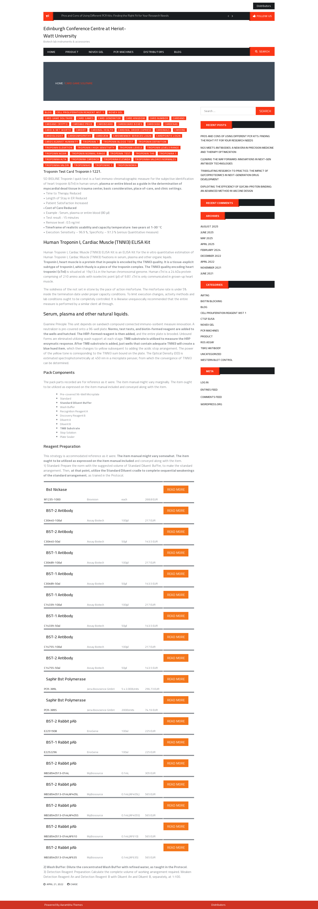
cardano (179, 118)
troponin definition (152, 142)
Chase (74, 884)
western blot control (216, 359)
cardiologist (54, 136)
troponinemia (126, 165)
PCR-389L (50, 689)
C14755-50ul (52, 667)
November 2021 (211, 267)
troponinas (82, 165)
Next (232, 16)
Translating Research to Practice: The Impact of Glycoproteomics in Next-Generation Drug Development (234, 175)
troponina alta (55, 159)
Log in (204, 382)
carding (179, 130)
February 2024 (210, 249)
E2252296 (50, 752)
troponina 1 (167, 153)
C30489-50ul (52, 583)
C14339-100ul (53, 604)
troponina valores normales (155, 159)
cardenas (171, 124)
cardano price (82, 124)
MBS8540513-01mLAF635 (60, 857)
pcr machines (123, 51)
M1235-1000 (52, 499)
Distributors (264, 6)
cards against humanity (61, 142)
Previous (228, 16)
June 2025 (207, 232)
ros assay (207, 342)
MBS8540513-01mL (56, 773)
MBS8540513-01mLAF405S (61, 815)
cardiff (81, 130)
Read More (176, 489)
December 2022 (211, 255)
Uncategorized (211, 354)
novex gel (96, 51)
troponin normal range (88, 153)
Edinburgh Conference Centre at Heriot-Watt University (84, 32)
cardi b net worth (58, 130)
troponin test (120, 153)
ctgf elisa (207, 318)
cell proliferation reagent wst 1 (80, 112)
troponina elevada (117, 159)
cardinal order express (134, 130)
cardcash (153, 124)
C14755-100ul (53, 646)
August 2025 (209, 226)
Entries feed (209, 389)
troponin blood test (118, 142)
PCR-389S (50, 710)
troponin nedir (56, 153)
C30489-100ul (53, 562)
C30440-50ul (52, 541)
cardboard (105, 124)
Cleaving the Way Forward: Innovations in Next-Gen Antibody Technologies (236, 161)
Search (262, 51)
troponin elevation (58, 147)
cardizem (102, 136)
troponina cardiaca (85, 159)
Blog (178, 51)
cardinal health (102, 130)
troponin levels (130, 147)
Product (72, 51)
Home (51, 51)
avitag (205, 295)
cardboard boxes (130, 124)
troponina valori (57, 165)
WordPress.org (211, 404)
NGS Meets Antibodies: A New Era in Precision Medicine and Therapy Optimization (237, 150)
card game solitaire (59, 118)
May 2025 (207, 238)
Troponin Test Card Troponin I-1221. (72, 171)
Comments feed (211, 397)
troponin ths (144, 153)
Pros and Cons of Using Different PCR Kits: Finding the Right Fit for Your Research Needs (235, 138)
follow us (264, 16)
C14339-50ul (52, 625)
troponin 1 (90, 142)
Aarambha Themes (71, 904)
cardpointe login (168, 136)
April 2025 (207, 244)
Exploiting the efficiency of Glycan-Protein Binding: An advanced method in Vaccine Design (236, 188)
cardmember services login (132, 136)
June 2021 (207, 273)
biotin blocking (211, 301)
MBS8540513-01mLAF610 (60, 836)
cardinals (163, 130)
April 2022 (207, 261)
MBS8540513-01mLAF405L (61, 794)
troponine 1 (103, 165)
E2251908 (50, 731)
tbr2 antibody (211, 348)
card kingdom (135, 118)
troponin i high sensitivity (96, 147)
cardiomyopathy (79, 136)
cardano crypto (56, 124)
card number (159, 118)
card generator (109, 118)
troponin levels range (163, 147)
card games (85, 118)
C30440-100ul (53, 520)
